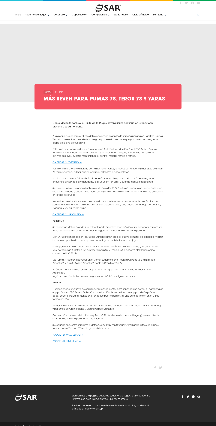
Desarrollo (59, 15)
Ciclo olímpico (140, 15)
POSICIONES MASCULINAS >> (67, 335)
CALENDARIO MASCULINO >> (68, 215)
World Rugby (121, 15)
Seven (48, 92)
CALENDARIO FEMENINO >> (67, 162)
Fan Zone (158, 15)
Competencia (99, 15)
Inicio (18, 15)
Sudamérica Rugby (36, 15)
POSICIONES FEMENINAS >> (66, 341)
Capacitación (79, 15)
